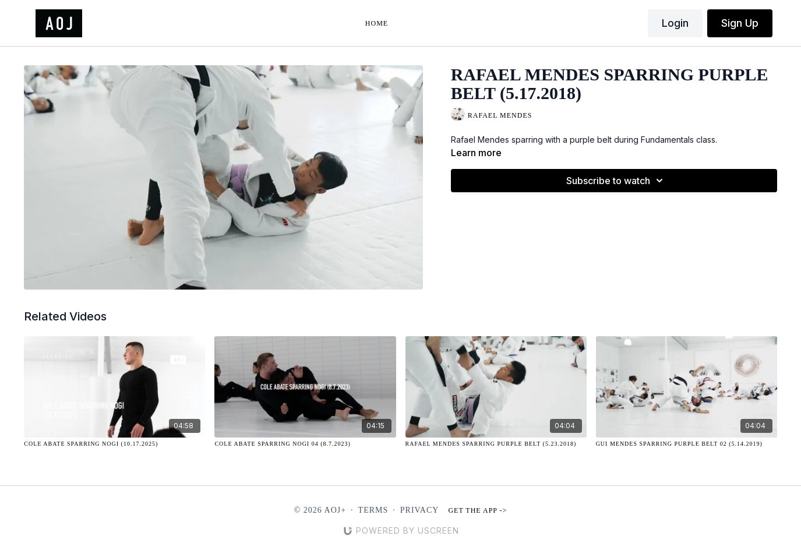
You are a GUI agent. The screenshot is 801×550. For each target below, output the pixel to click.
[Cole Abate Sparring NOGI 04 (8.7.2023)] (305, 443)
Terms (373, 510)
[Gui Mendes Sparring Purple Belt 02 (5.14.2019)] (686, 443)
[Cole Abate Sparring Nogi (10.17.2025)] (114, 443)
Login (675, 23)
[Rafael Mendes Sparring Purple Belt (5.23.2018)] (496, 443)
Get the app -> (477, 510)
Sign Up (739, 23)
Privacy (419, 510)
